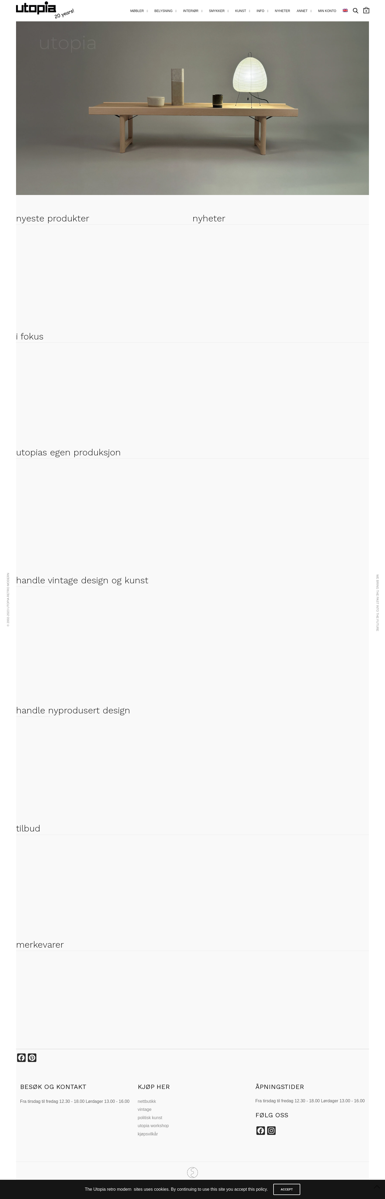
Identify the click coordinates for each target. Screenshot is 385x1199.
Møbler (137, 11)
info (260, 11)
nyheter (282, 11)
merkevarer (40, 944)
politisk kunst (150, 1117)
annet (302, 11)
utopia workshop (153, 1125)
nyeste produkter (52, 218)
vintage (145, 1109)
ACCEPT (287, 1189)
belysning (163, 11)
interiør (190, 11)
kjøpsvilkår (148, 1134)
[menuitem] (345, 10)
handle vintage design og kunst (82, 580)
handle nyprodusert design (73, 710)
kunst (240, 11)
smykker (217, 11)
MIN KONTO (327, 11)
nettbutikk (147, 1101)
